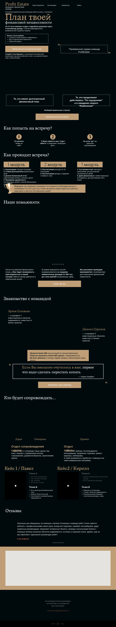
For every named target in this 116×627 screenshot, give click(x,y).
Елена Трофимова (23, 539)
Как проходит (51, 5)
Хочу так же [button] (59, 284)
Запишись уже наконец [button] (59, 385)
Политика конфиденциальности (58, 610)
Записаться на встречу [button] (57, 117)
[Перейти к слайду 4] (57, 542)
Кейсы (79, 5)
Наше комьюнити (38, 5)
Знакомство (66, 5)
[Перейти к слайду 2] (54, 542)
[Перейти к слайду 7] (61, 542)
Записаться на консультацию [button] (26, 49)
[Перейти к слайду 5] (58, 542)
